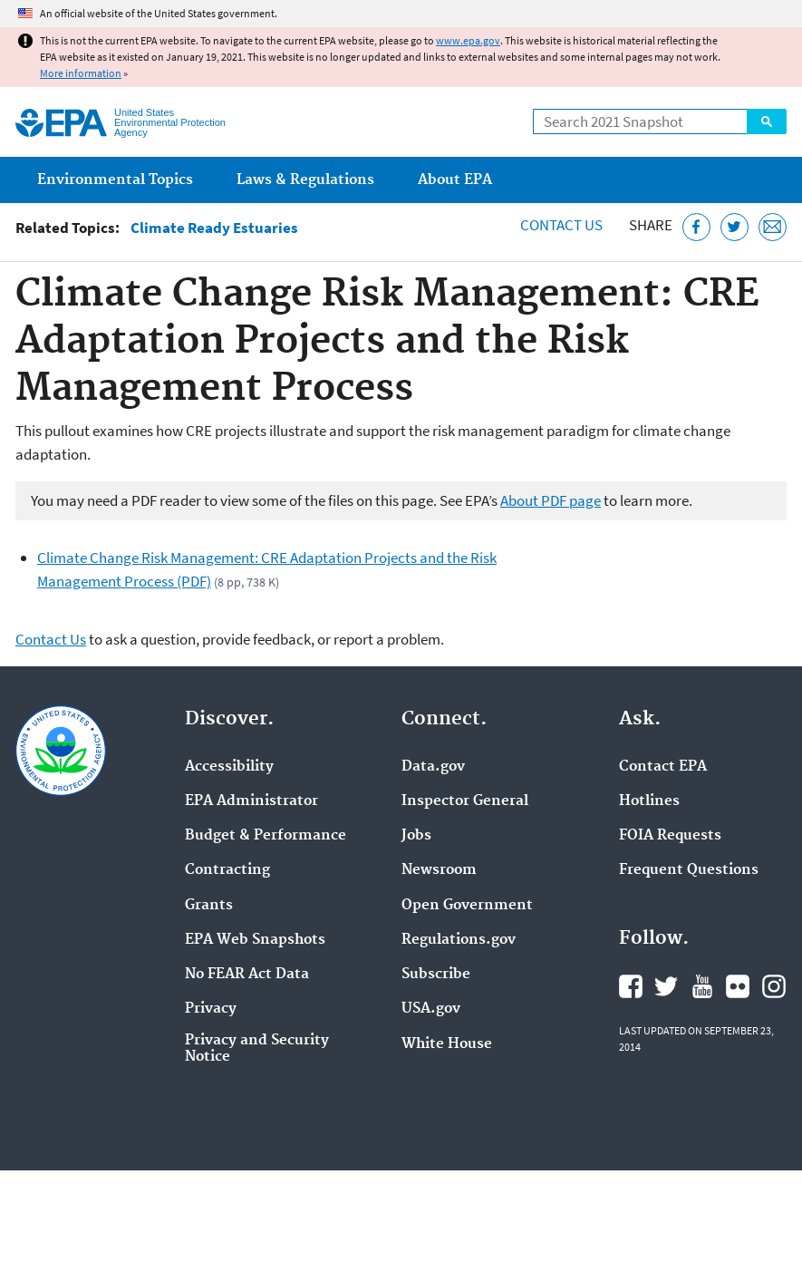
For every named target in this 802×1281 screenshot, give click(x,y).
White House (446, 1044)
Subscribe (435, 974)
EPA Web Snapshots (255, 940)
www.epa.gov (468, 40)
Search (767, 121)
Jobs (416, 836)
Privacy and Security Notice (257, 1049)
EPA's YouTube (702, 986)
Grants (209, 906)
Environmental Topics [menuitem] (115, 180)
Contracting (227, 870)
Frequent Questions (689, 870)
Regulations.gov (458, 940)
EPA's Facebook (631, 986)
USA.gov (430, 1009)
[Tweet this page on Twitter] (734, 227)
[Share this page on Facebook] (696, 227)
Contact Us (561, 225)
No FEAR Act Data (247, 974)
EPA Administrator (251, 801)
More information (80, 73)
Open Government (467, 906)
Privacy (211, 1009)
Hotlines (649, 801)
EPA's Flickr (737, 986)
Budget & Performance (265, 836)
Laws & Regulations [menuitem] (305, 180)
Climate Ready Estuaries (214, 228)
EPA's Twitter (666, 986)
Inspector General (464, 801)
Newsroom (439, 870)
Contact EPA (663, 767)
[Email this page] (773, 227)
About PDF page (550, 500)
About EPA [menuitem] (455, 180)
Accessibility (229, 767)
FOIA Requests (670, 836)
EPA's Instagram (774, 986)
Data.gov (433, 767)
